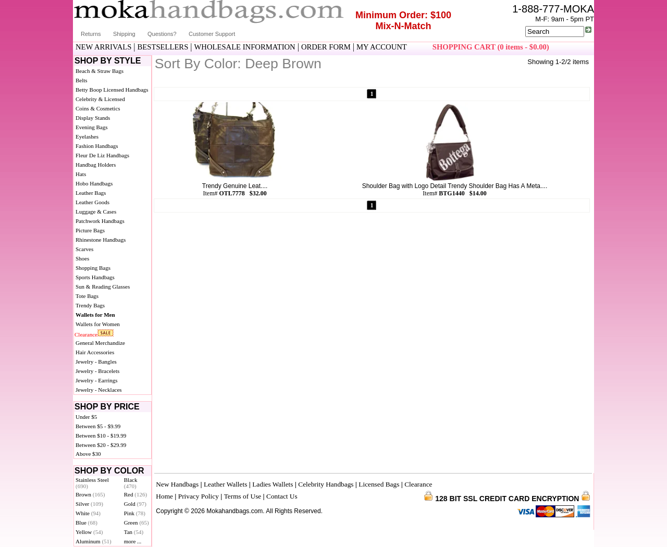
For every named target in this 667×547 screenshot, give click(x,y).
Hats (81, 174)
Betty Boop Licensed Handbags (112, 89)
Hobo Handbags (94, 183)
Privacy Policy (198, 496)
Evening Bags (91, 127)
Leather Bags (91, 193)
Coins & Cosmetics (98, 108)
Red (135, 494)
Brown (90, 494)
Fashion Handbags (97, 146)
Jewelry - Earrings (97, 380)
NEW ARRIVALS (103, 47)
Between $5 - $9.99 (98, 426)
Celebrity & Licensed (100, 99)
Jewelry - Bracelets (97, 371)
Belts (82, 80)
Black (131, 483)
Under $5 (86, 417)
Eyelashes (87, 136)
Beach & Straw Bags (99, 71)
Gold (135, 504)
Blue (86, 522)
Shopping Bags (93, 268)
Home (164, 496)
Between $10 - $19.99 (101, 435)
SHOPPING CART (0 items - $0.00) (491, 47)
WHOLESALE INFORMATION (244, 47)
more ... (133, 541)
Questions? (162, 34)
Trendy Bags (90, 305)
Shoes (82, 258)
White (88, 513)
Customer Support (212, 34)
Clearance (86, 334)
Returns (91, 34)
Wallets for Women (98, 324)
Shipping (124, 34)
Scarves (84, 249)
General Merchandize (100, 343)
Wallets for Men (95, 315)
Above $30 (88, 454)
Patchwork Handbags (100, 221)
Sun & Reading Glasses (103, 286)
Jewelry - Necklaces (99, 390)
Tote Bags (87, 296)
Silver (89, 504)
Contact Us (282, 496)
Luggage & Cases (96, 211)
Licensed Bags (379, 484)
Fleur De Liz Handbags (102, 155)
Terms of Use (243, 496)
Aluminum (94, 541)
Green (136, 522)
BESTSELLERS (163, 47)
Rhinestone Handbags (101, 240)
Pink (134, 513)
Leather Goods (92, 202)
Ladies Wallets (272, 484)
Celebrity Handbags (325, 484)
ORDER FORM (326, 47)
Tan (133, 532)
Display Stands (93, 118)
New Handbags (177, 484)
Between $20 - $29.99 (101, 445)
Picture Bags (90, 230)
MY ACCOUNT (381, 47)
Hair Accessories (95, 352)
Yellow (89, 532)
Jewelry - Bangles (96, 361)
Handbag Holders (96, 164)
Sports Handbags (95, 277)
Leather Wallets (225, 484)
